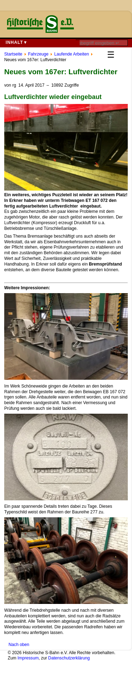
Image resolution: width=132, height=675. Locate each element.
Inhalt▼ (17, 42)
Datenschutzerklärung (69, 658)
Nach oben (18, 644)
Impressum (28, 658)
